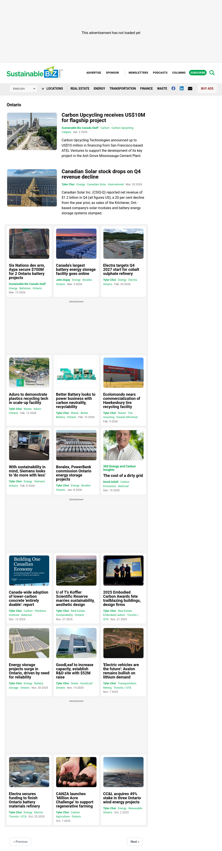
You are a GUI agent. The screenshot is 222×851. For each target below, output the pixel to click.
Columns (178, 72)
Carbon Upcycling (122, 127)
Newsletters (138, 72)
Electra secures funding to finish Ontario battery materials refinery (24, 799)
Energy (99, 88)
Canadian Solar (96, 184)
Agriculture (63, 816)
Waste (162, 88)
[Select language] (24, 89)
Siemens (39, 481)
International (116, 184)
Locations (52, 88)
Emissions (109, 486)
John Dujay (63, 279)
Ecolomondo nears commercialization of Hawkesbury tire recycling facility (121, 400)
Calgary (66, 132)
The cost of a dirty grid (123, 475)
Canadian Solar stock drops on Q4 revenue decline (101, 174)
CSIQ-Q (98, 192)
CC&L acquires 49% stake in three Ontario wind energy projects (122, 797)
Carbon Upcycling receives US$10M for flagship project (103, 117)
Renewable (135, 808)
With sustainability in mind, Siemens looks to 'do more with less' (27, 471)
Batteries (25, 288)
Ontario (37, 288)
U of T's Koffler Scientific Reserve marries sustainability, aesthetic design (75, 598)
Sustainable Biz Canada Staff (80, 127)
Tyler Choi (68, 184)
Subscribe (197, 72)
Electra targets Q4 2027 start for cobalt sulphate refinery (121, 269)
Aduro (37, 408)
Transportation (122, 88)
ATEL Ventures (73, 151)
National (123, 486)
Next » (135, 841)
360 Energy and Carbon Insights (119, 468)
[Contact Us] (192, 88)
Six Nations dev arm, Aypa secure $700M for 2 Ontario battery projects (27, 271)
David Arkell (110, 481)
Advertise (93, 72)
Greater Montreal (127, 417)
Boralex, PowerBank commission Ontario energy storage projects (73, 473)
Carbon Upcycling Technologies (86, 140)
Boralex (87, 279)
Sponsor (112, 72)
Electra (132, 279)
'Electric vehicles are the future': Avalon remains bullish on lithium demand (121, 670)
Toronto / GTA (122, 687)
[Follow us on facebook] (175, 88)
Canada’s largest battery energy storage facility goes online (76, 269)
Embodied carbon (114, 615)
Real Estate (79, 88)
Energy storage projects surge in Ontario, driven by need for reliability (29, 670)
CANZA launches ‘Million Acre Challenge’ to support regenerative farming (74, 799)
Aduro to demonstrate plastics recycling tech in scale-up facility (28, 398)
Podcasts (160, 72)
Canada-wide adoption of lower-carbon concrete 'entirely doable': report (28, 598)
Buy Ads (207, 88)
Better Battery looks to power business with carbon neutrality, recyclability (75, 400)
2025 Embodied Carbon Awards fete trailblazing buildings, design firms (122, 598)
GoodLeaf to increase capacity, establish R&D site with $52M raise (74, 670)
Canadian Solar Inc (76, 192)
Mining (107, 687)
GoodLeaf (86, 683)
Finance (146, 88)
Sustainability (64, 615)
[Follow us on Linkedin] (184, 88)
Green (74, 683)
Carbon (104, 127)
